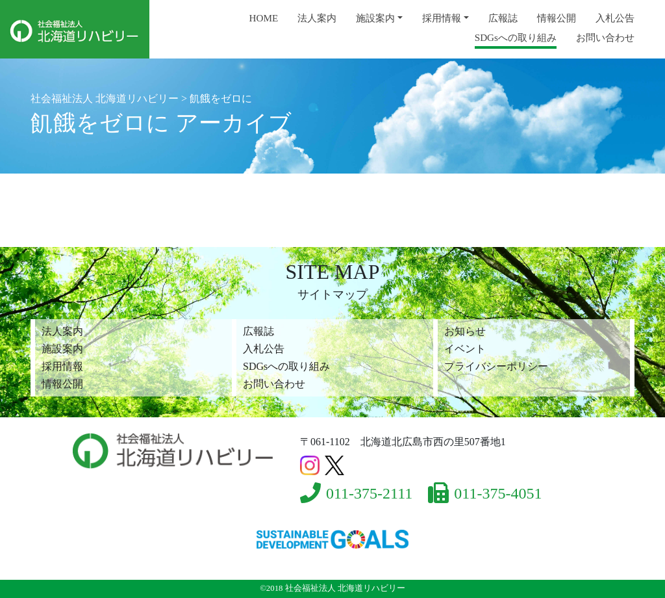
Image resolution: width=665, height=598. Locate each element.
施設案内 (375, 17)
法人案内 (316, 17)
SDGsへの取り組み (516, 37)
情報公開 (556, 17)
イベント (465, 348)
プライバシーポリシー (496, 366)
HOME (264, 17)
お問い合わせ (605, 37)
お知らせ (465, 331)
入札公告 (615, 17)
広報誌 (503, 17)
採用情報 (441, 17)
